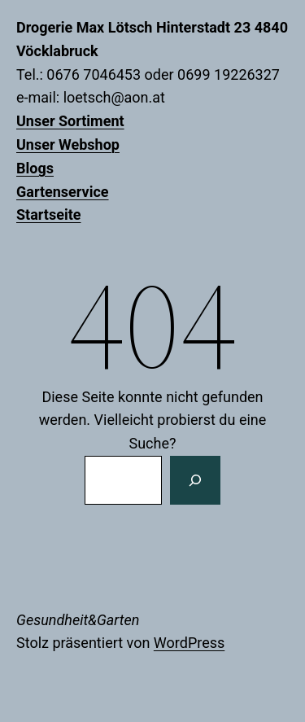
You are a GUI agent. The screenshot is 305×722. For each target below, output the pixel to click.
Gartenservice (62, 191)
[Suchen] (195, 480)
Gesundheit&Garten (77, 619)
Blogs (35, 168)
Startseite (48, 214)
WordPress (189, 642)
